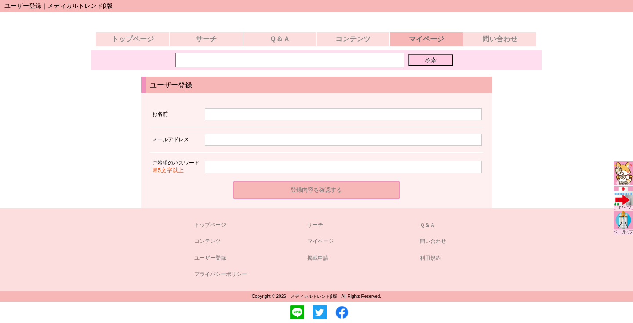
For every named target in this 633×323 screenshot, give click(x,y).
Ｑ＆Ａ (279, 39)
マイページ (320, 241)
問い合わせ (499, 39)
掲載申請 (317, 258)
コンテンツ (353, 39)
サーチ (206, 39)
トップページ (133, 39)
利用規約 (430, 258)
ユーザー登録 (210, 258)
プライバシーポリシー (220, 274)
